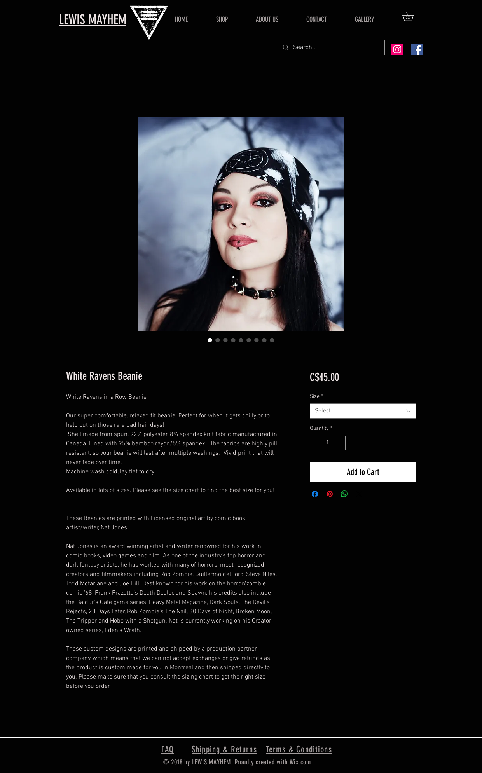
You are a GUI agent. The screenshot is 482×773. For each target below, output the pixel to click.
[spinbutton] (328, 443)
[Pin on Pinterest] (329, 494)
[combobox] (363, 411)
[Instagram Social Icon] (397, 49)
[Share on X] (359, 494)
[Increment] (339, 443)
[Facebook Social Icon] (417, 49)
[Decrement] (316, 443)
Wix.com (300, 762)
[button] (412, 16)
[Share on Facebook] (315, 494)
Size (316, 396)
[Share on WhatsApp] (344, 494)
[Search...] (330, 47)
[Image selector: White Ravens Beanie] (210, 340)
